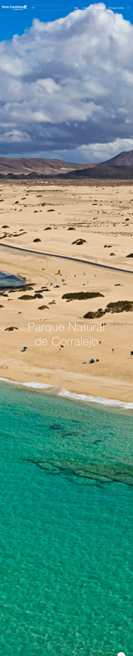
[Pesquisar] (47, 8)
